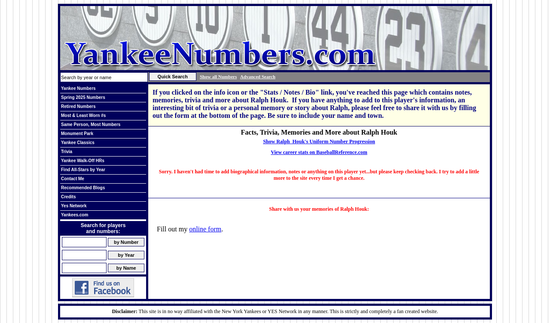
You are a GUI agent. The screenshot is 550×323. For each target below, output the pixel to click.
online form (205, 229)
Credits (68, 196)
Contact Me (72, 178)
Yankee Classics (78, 142)
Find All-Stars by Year (83, 169)
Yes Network (73, 205)
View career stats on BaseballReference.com (319, 152)
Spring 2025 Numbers (83, 97)
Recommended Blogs (83, 187)
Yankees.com (74, 214)
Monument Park (77, 133)
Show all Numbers (218, 76)
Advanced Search (257, 76)
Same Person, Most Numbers (90, 124)
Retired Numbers (78, 106)
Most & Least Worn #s (83, 115)
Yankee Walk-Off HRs (82, 160)
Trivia (66, 151)
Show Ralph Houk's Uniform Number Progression (319, 141)
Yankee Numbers (78, 88)
